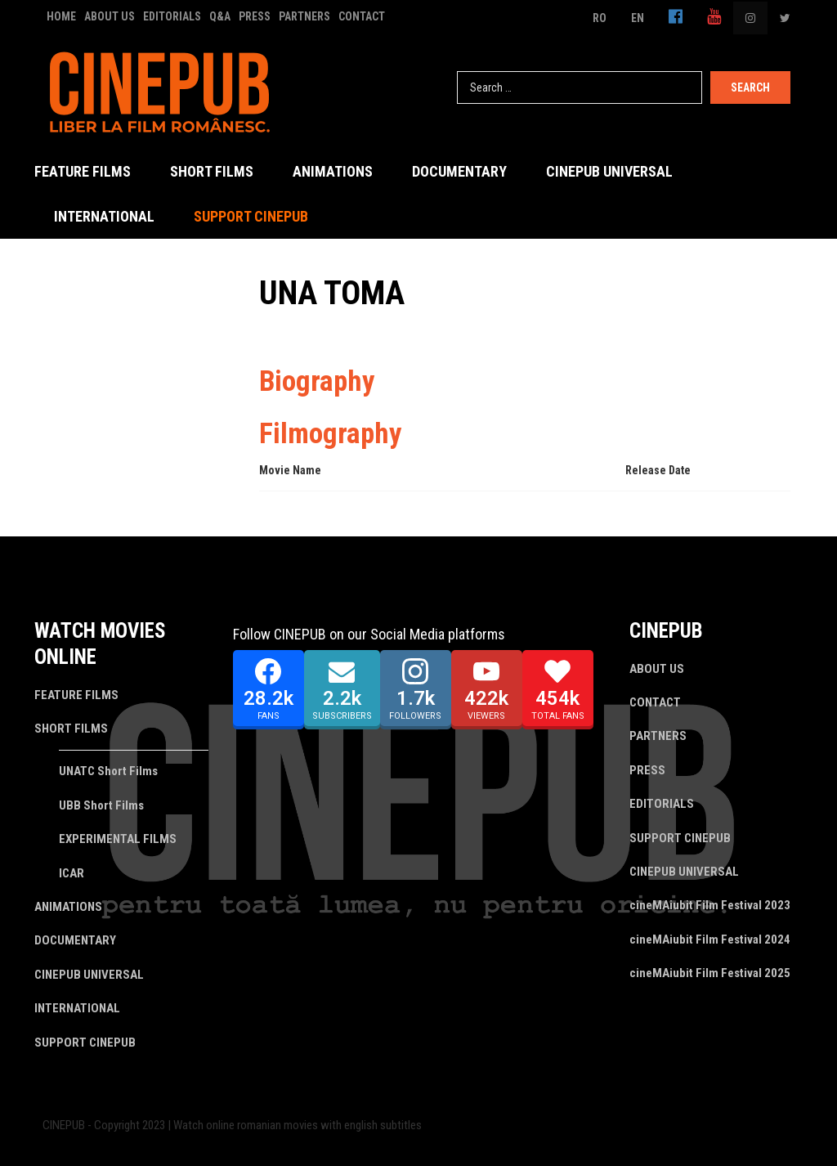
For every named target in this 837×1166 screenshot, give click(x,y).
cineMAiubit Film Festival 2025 (709, 973)
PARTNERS (304, 16)
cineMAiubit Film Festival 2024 (709, 939)
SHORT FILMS (211, 171)
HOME (61, 16)
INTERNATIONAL (104, 216)
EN (637, 18)
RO (599, 18)
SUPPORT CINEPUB (251, 216)
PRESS (255, 16)
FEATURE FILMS (82, 171)
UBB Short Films (101, 805)
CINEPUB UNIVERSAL (609, 171)
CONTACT (361, 16)
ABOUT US (109, 16)
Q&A (220, 16)
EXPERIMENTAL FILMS (118, 839)
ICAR (71, 873)
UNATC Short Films (108, 771)
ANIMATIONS (333, 171)
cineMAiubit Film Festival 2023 (709, 905)
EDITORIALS (172, 16)
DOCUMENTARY (459, 171)
